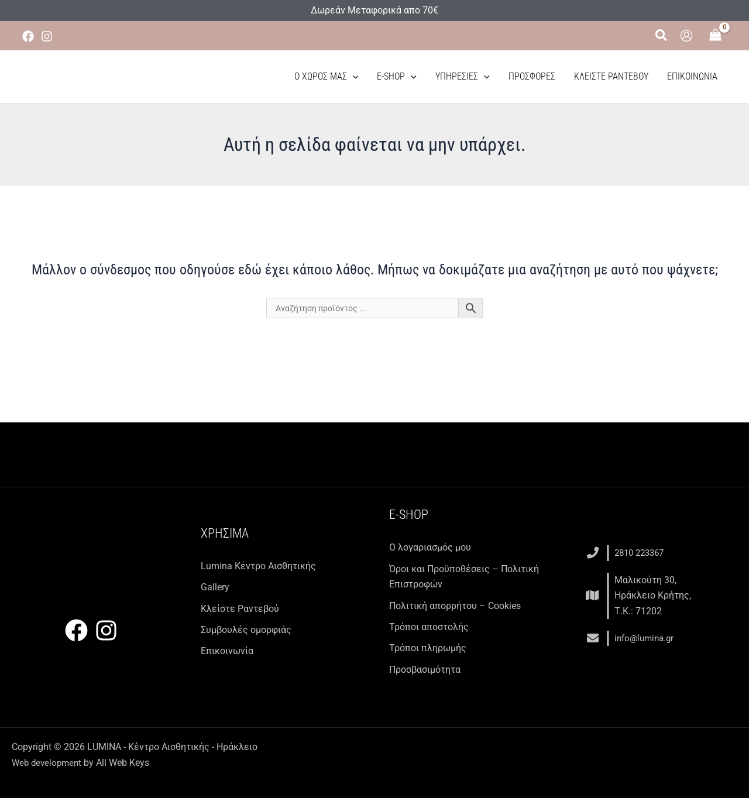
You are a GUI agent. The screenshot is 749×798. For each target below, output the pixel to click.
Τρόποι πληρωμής (427, 647)
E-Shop (397, 76)
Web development (48, 762)
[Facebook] (28, 36)
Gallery (215, 587)
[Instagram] (47, 36)
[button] (661, 35)
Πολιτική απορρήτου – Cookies (455, 605)
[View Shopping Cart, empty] (716, 36)
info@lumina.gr (646, 638)
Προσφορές (532, 76)
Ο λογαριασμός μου (430, 547)
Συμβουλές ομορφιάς (246, 629)
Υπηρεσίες (462, 76)
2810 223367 (641, 552)
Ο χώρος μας (326, 76)
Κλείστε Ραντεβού (611, 76)
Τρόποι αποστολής (429, 626)
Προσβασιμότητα (425, 669)
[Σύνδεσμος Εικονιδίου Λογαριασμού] (686, 35)
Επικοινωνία (692, 76)
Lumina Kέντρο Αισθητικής (258, 566)
